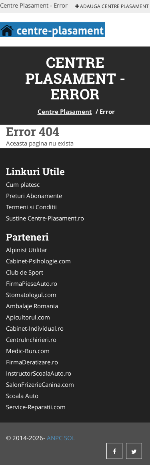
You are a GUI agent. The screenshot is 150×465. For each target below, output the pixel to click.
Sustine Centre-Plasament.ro (45, 218)
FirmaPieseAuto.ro (31, 283)
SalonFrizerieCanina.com (40, 384)
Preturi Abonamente (34, 195)
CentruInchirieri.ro (31, 339)
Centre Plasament (65, 111)
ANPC (54, 438)
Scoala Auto (22, 395)
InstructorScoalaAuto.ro (38, 373)
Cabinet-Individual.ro (35, 328)
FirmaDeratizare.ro (32, 362)
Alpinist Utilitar (26, 249)
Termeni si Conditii (31, 206)
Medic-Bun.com (28, 350)
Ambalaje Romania (32, 305)
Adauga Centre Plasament (112, 6)
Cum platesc (23, 184)
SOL (69, 438)
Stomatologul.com (31, 294)
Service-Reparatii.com (36, 406)
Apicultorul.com (28, 317)
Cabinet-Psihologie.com (38, 261)
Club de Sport (24, 272)
